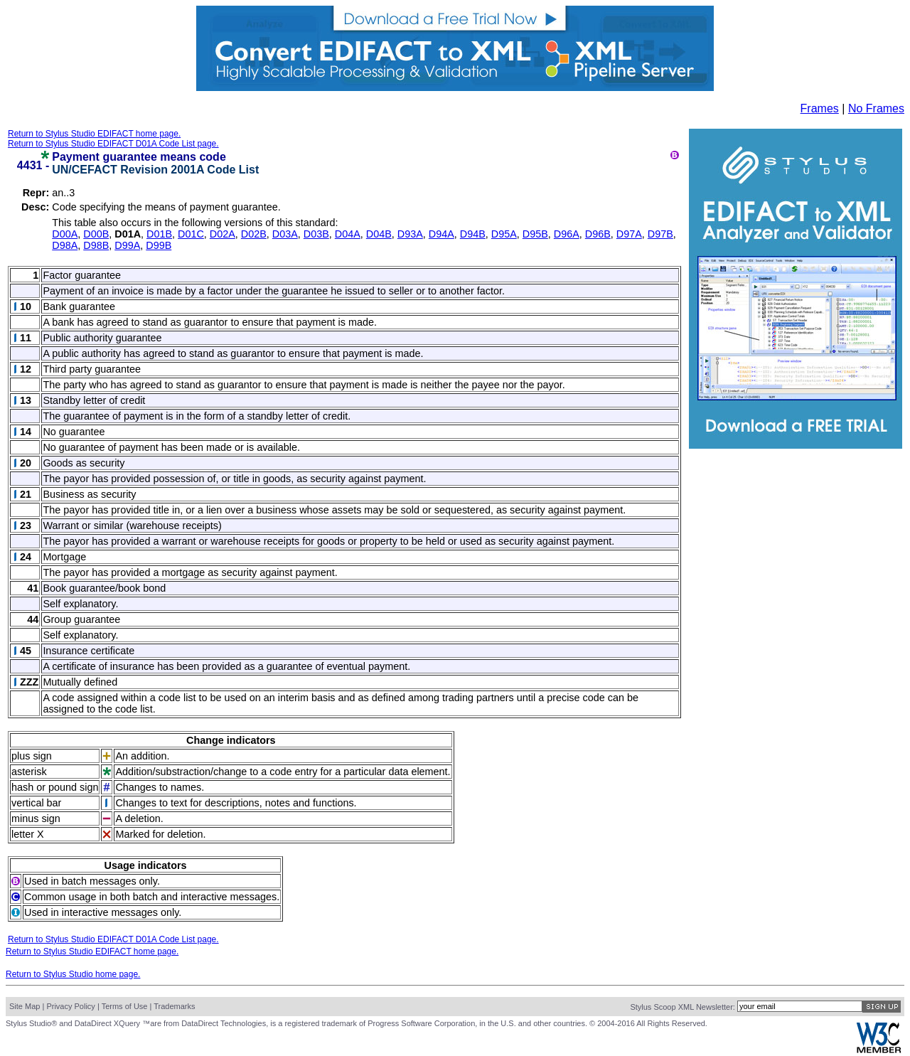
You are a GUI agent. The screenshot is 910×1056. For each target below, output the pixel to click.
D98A (64, 245)
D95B (535, 234)
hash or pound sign (54, 787)
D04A (347, 234)
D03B (316, 234)
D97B (660, 234)
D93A (410, 234)
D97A (629, 234)
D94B (473, 234)
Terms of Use (125, 1006)
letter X (27, 834)
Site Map (24, 1006)
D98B (96, 245)
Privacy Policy (70, 1006)
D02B (254, 234)
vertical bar (36, 803)
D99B (158, 245)
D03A (285, 234)
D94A (441, 234)
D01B (159, 234)
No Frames (876, 108)
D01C (191, 234)
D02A (222, 234)
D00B (96, 234)
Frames (820, 108)
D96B (598, 234)
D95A (504, 234)
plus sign (31, 756)
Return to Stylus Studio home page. (73, 974)
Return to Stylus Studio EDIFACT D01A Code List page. (113, 144)
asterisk (29, 771)
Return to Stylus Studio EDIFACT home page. (94, 134)
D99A (127, 245)
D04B (379, 234)
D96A (566, 234)
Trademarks (174, 1006)
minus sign (35, 818)
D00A (64, 234)
